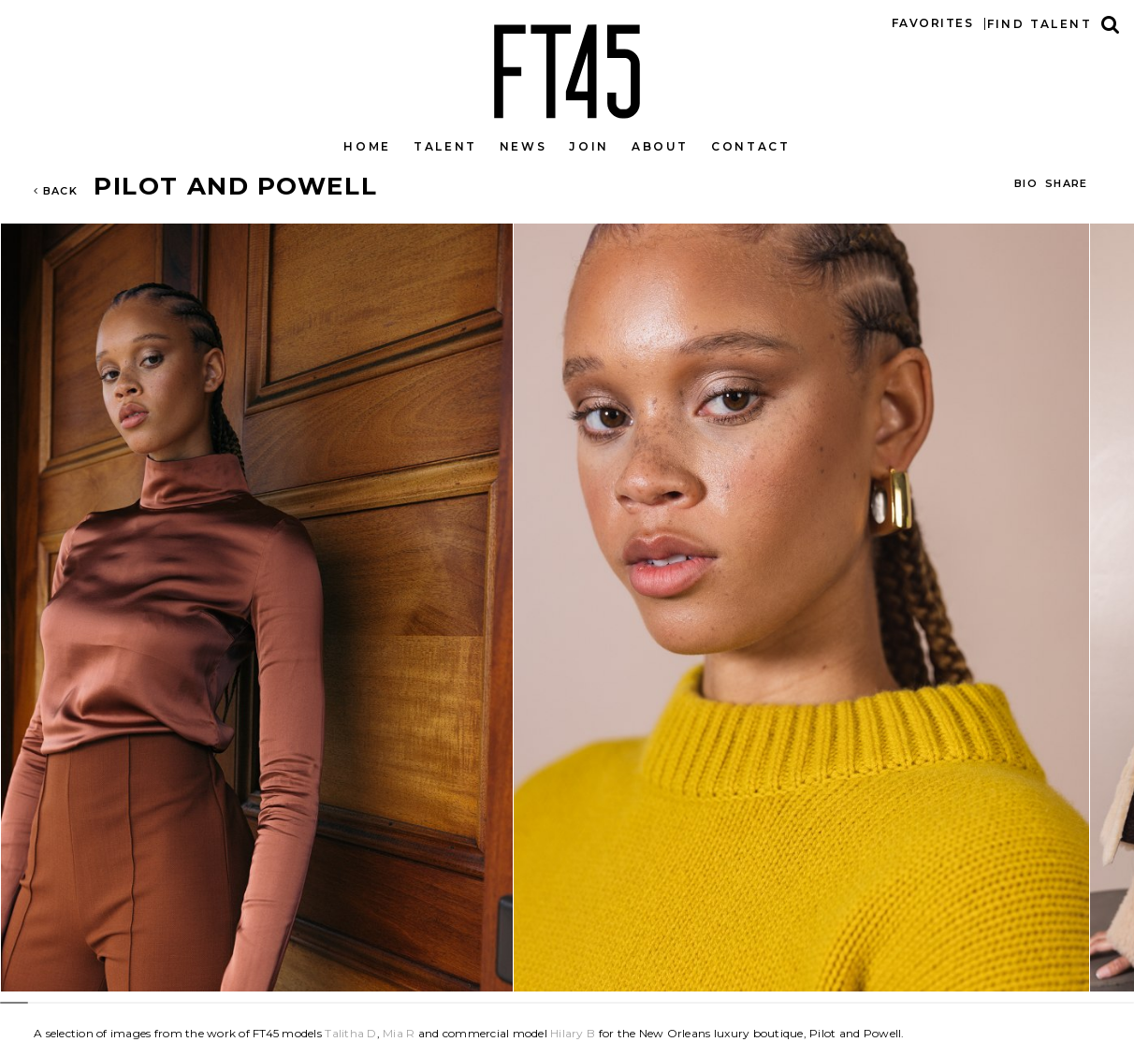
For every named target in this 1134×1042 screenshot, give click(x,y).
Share (1066, 183)
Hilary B (572, 1033)
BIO (1026, 183)
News (523, 146)
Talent (445, 146)
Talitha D (350, 1033)
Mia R (398, 1033)
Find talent (1039, 24)
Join (589, 146)
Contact (750, 146)
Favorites (932, 23)
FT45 (567, 67)
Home (367, 146)
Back (56, 190)
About (660, 146)
